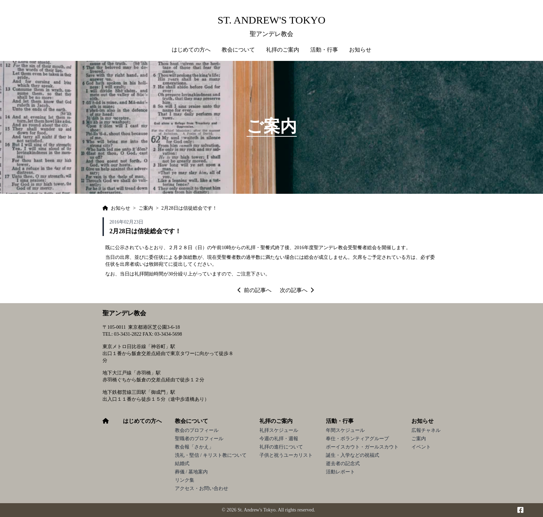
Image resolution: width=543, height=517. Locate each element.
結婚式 (182, 463)
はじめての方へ (191, 50)
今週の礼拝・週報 (278, 438)
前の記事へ (255, 290)
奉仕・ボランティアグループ (357, 438)
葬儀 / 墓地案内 (191, 471)
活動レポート (340, 471)
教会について (191, 421)
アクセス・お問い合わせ (201, 488)
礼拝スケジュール (278, 430)
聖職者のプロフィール (199, 438)
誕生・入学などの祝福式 (352, 455)
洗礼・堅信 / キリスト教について (211, 455)
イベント (421, 447)
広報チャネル (425, 430)
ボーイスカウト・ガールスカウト (362, 447)
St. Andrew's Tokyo (271, 20)
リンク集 (184, 480)
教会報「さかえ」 (194, 447)
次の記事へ (297, 290)
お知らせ (422, 421)
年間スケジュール (345, 430)
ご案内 (418, 438)
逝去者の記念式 (343, 463)
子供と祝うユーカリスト (286, 455)
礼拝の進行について (281, 447)
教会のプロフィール (197, 430)
